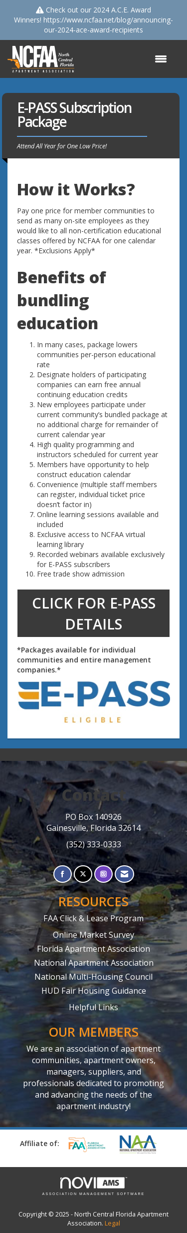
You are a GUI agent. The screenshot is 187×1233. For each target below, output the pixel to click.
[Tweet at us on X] (83, 874)
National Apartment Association (94, 962)
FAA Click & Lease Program (93, 918)
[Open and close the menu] (125, 59)
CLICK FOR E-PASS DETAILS (94, 613)
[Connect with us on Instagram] (103, 874)
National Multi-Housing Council (93, 976)
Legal (112, 1223)
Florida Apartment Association (93, 948)
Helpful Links (93, 1007)
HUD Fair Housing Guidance (93, 990)
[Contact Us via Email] (124, 874)
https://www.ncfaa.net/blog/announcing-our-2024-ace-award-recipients (108, 24)
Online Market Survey (93, 934)
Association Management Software (93, 1186)
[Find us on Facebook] (62, 874)
